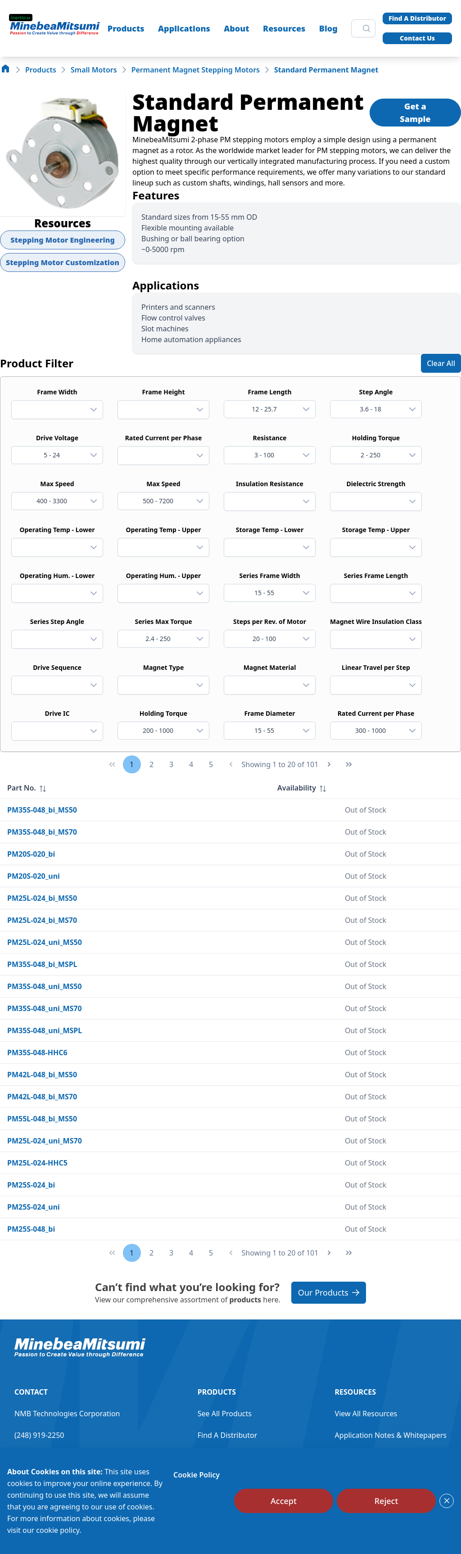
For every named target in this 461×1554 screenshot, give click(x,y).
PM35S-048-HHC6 (37, 1052)
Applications (184, 28)
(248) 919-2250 (39, 1435)
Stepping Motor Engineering (62, 240)
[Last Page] (349, 764)
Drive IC (57, 713)
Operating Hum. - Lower (57, 575)
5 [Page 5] (211, 764)
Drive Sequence (57, 667)
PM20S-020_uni (33, 876)
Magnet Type (163, 667)
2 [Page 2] (151, 764)
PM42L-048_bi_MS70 (42, 1097)
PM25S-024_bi (31, 1185)
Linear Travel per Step (376, 667)
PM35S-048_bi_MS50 (42, 810)
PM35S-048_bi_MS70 (42, 832)
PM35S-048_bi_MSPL (42, 964)
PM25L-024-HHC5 (37, 1163)
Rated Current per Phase (163, 438)
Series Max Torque (163, 621)
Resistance (270, 438)
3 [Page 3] (171, 764)
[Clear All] (441, 363)
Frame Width (57, 392)
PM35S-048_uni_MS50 (44, 986)
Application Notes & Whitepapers (391, 1435)
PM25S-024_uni (33, 1207)
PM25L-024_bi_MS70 (42, 920)
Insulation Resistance (269, 483)
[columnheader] (135, 788)
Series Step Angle (57, 621)
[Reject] (386, 1501)
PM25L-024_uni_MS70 (44, 1141)
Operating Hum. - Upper (163, 575)
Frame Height (163, 392)
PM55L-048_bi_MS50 (42, 1119)
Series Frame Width (270, 575)
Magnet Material (270, 667)
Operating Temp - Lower (57, 529)
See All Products (225, 1413)
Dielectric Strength (375, 483)
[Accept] (283, 1501)
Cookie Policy (196, 1475)
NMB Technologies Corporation (67, 1413)
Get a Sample (415, 112)
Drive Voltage (57, 438)
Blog (328, 28)
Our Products (328, 1292)
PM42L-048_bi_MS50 (42, 1075)
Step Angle (376, 392)
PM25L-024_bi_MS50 (42, 898)
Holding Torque (376, 438)
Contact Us (417, 38)
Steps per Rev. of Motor (269, 621)
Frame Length (269, 392)
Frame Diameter (269, 713)
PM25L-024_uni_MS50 (44, 942)
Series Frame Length (376, 575)
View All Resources (366, 1413)
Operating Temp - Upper (163, 529)
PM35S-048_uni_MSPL (44, 1030)
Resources (284, 28)
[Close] (446, 1501)
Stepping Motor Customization (62, 262)
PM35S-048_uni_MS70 (44, 1008)
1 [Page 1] (132, 764)
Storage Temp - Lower (269, 529)
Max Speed (57, 483)
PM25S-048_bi (31, 1229)
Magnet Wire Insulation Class (376, 621)
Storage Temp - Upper (376, 529)
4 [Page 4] (191, 764)
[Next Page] (329, 764)
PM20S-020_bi (31, 854)
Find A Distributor (417, 18)
